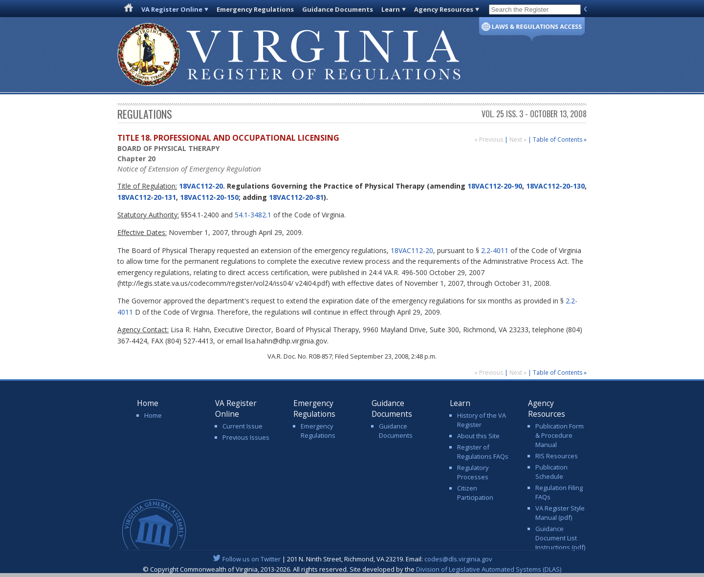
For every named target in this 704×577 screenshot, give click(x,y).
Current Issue (242, 426)
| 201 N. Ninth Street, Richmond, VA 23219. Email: (352, 559)
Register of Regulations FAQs (482, 452)
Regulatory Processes (472, 472)
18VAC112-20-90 (494, 186)
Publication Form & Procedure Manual (559, 435)
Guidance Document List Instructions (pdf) (560, 538)
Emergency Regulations (255, 9)
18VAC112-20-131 (146, 197)
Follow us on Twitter (251, 559)
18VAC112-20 (200, 186)
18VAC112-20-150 (209, 197)
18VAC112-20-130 (555, 186)
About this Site (478, 435)
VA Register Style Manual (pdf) (560, 513)
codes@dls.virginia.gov (458, 559)
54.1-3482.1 (253, 214)
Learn (390, 9)
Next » (518, 139)
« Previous (489, 139)
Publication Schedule (551, 472)
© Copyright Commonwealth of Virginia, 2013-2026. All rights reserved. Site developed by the (352, 569)
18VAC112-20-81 (296, 197)
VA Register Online (171, 9)
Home (153, 415)
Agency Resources (443, 9)
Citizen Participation (475, 493)
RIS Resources (556, 455)
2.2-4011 (494, 250)
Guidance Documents (337, 9)
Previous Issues (245, 437)
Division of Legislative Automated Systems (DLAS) (488, 569)
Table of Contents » (560, 139)
